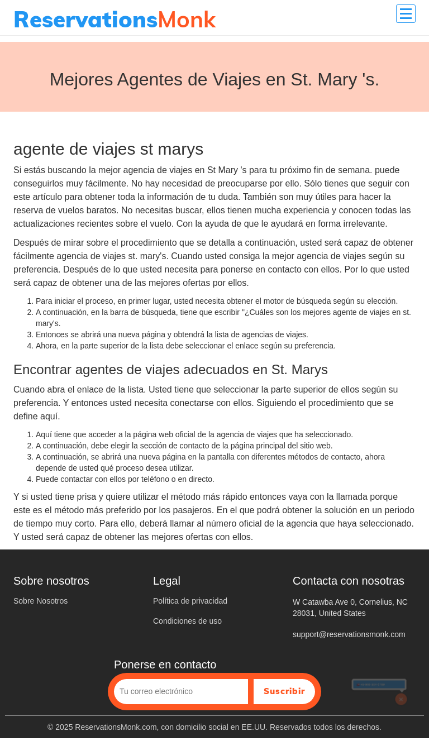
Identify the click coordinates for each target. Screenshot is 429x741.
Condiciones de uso (187, 620)
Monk (114, 19)
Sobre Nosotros (40, 600)
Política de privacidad (190, 600)
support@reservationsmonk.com (349, 634)
